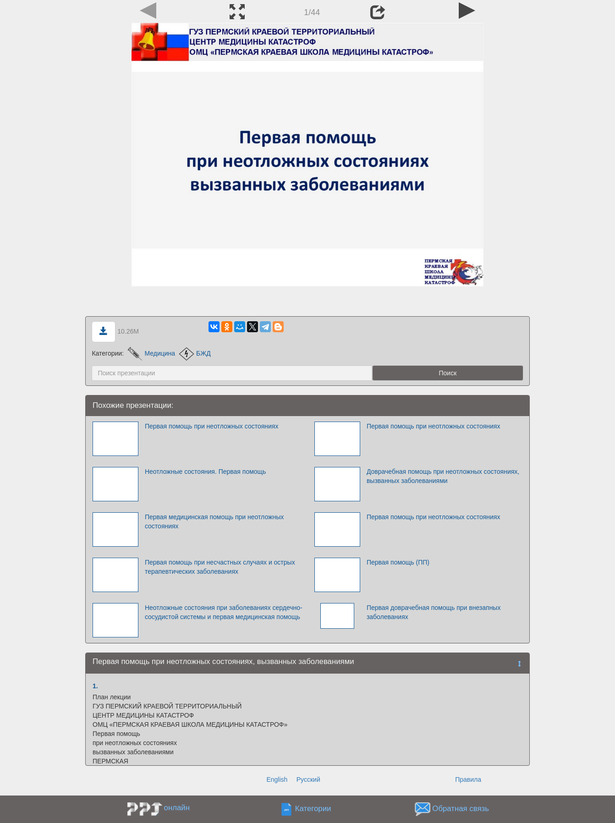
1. (95, 686)
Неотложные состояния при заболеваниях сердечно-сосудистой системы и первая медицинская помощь (223, 612)
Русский (308, 779)
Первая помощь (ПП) (398, 562)
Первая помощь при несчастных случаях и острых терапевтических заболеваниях (220, 567)
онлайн (177, 807)
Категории (313, 808)
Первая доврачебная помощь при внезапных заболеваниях (434, 612)
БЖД (195, 353)
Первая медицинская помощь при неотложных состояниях (214, 521)
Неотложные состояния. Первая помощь (205, 471)
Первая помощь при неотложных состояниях (212, 426)
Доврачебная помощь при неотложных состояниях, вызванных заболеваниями (443, 476)
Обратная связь (460, 808)
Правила (468, 779)
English (276, 779)
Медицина (151, 353)
